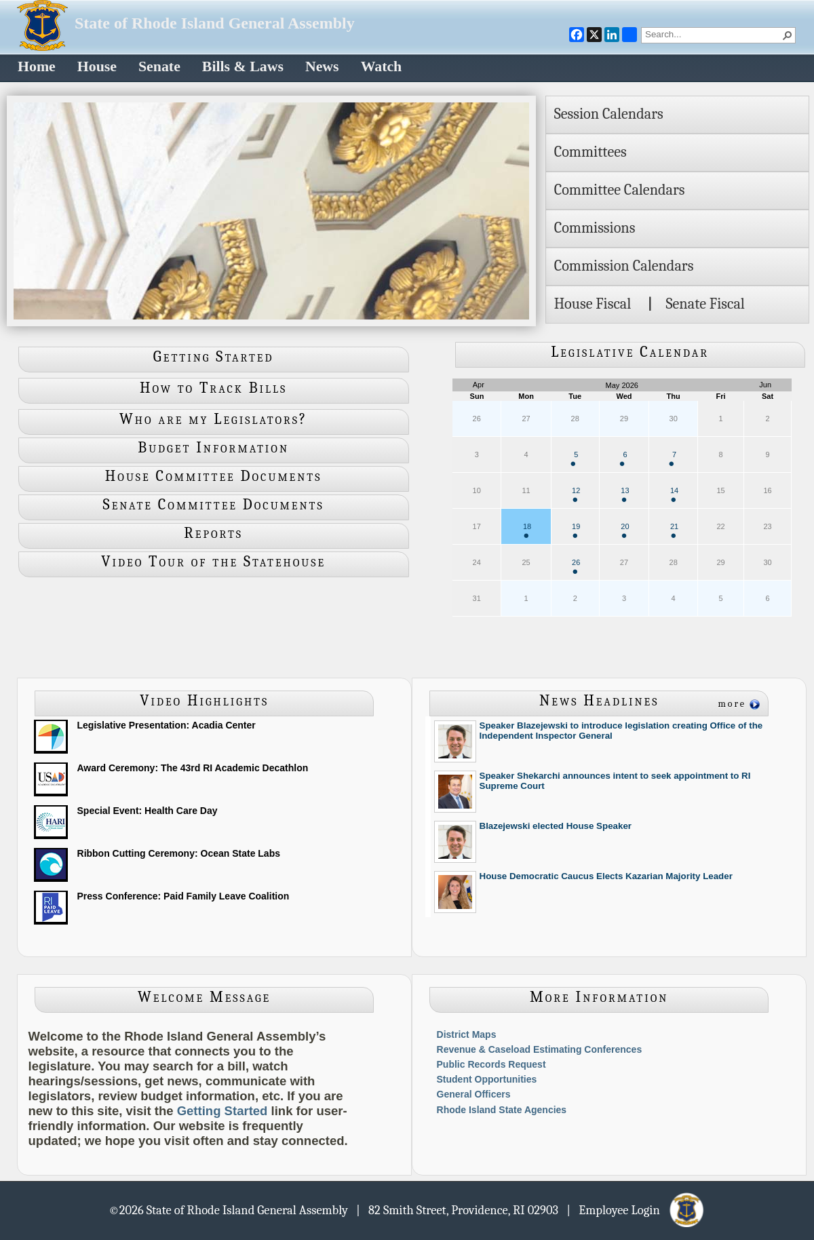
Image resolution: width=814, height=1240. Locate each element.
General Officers (474, 1094)
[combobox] (713, 34)
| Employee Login (635, 1209)
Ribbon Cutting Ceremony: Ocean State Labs (178, 853)
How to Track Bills (213, 388)
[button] (787, 35)
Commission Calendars (624, 266)
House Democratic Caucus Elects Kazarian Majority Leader (606, 876)
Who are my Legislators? (213, 419)
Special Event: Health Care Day (147, 810)
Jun (765, 385)
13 (625, 494)
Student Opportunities (487, 1079)
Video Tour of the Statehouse (213, 561)
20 (625, 530)
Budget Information (213, 448)
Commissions (595, 228)
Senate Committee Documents (213, 505)
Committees (590, 152)
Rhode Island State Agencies (502, 1109)
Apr (478, 385)
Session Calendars (608, 114)
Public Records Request (491, 1064)
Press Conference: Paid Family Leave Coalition (183, 896)
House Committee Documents (213, 476)
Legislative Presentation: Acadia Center (166, 725)
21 (674, 530)
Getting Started (213, 357)
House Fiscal (593, 304)
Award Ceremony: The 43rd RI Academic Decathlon (193, 767)
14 (674, 494)
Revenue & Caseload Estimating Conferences (539, 1049)
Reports (213, 533)
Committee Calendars (619, 190)
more (732, 704)
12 (576, 494)
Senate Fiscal (704, 304)
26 (576, 566)
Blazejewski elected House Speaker (556, 826)
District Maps (467, 1034)
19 (576, 530)
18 (527, 530)
